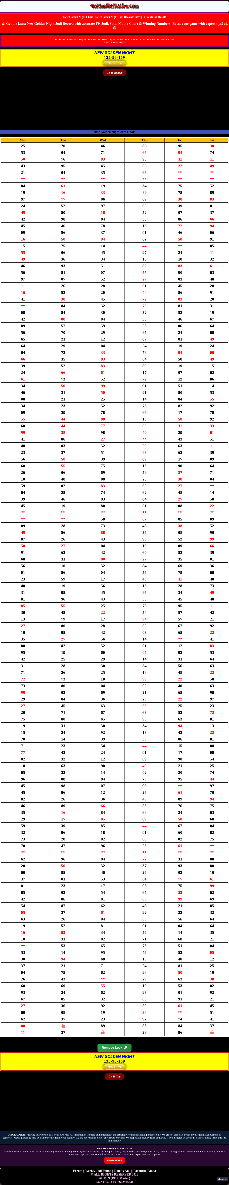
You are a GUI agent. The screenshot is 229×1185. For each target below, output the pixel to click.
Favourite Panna (144, 1171)
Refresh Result (114, 63)
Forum (77, 1171)
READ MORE (114, 1160)
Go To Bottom (114, 72)
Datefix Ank (122, 1171)
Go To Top (114, 1076)
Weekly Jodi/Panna (98, 1171)
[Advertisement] (105, 102)
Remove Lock (114, 1048)
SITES (122, 42)
